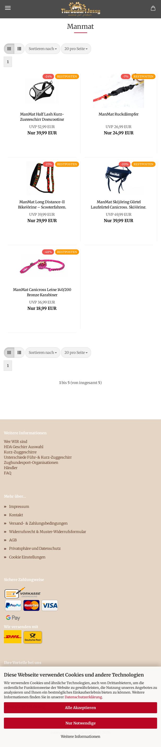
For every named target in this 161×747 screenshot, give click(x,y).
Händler (10, 467)
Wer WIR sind (15, 441)
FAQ (7, 473)
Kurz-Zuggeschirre (20, 452)
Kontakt (16, 515)
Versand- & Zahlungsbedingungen (38, 523)
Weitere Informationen (80, 736)
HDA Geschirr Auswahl (23, 446)
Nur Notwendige (80, 723)
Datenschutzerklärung (83, 697)
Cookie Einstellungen (27, 557)
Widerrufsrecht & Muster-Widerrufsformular (47, 531)
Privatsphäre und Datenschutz (35, 548)
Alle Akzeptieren (80, 707)
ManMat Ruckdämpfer (119, 114)
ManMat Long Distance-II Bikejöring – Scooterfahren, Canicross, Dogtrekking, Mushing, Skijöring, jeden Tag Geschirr (42, 204)
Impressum (19, 506)
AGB (13, 540)
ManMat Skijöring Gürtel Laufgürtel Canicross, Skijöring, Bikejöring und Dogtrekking (118, 204)
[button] (9, 48)
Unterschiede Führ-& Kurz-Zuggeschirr (38, 457)
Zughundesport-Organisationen (31, 462)
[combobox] (42, 48)
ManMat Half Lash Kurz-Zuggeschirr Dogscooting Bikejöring (42, 116)
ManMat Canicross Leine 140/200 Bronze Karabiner (42, 291)
